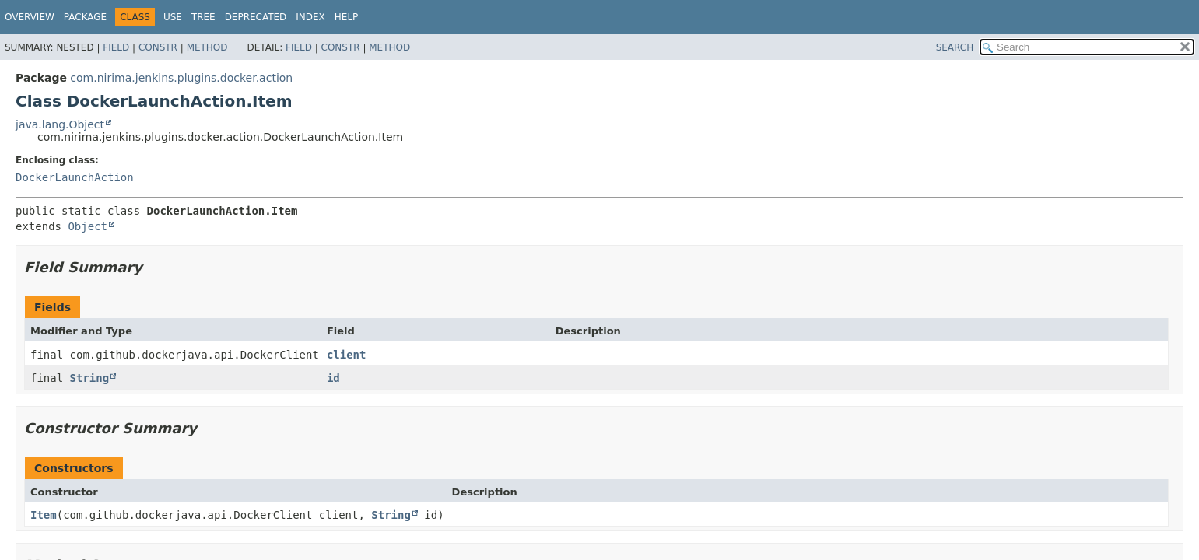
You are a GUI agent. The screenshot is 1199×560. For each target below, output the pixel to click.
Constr (157, 47)
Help (347, 17)
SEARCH (955, 47)
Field (116, 47)
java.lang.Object (60, 124)
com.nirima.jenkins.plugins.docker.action (181, 78)
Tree (203, 17)
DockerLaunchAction (75, 177)
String (90, 378)
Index (310, 17)
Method (207, 47)
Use (172, 17)
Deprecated (256, 17)
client (346, 354)
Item (43, 515)
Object (87, 226)
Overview (29, 17)
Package (85, 17)
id (333, 378)
